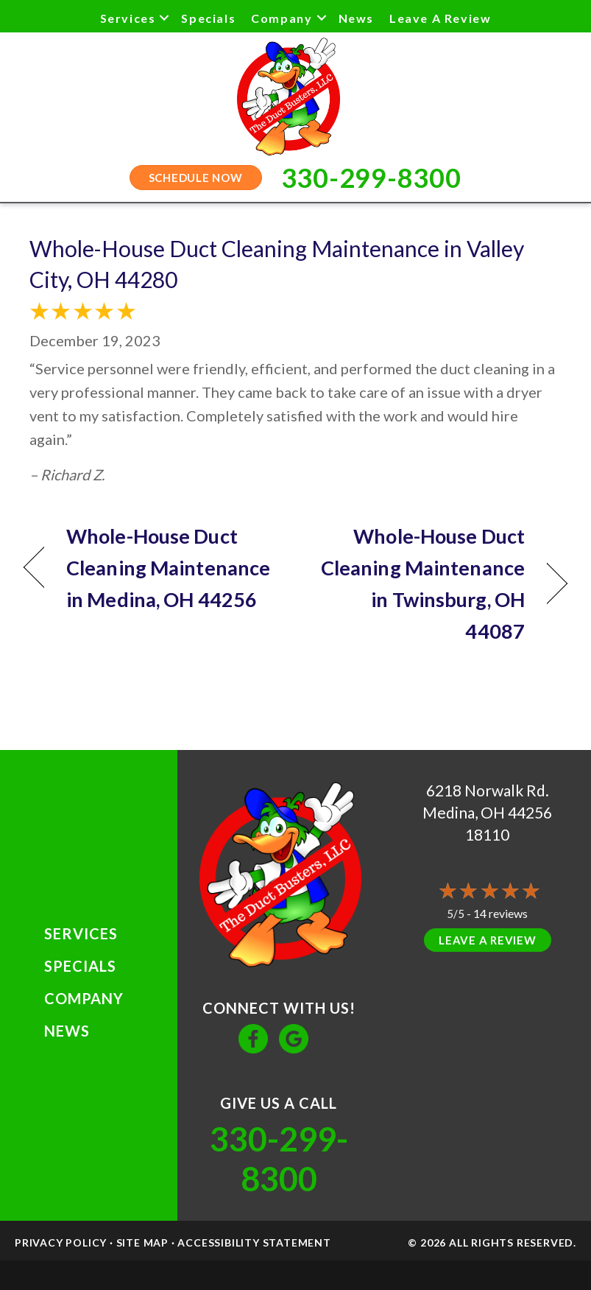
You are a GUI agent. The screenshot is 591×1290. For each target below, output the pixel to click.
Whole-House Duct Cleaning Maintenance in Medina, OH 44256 (168, 567)
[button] (164, 18)
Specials (208, 18)
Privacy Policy (61, 1242)
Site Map (142, 1242)
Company (281, 18)
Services (128, 18)
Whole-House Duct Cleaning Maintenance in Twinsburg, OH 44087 (418, 584)
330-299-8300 (279, 1159)
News (356, 18)
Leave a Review (440, 18)
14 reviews (500, 913)
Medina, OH (463, 812)
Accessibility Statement (253, 1242)
